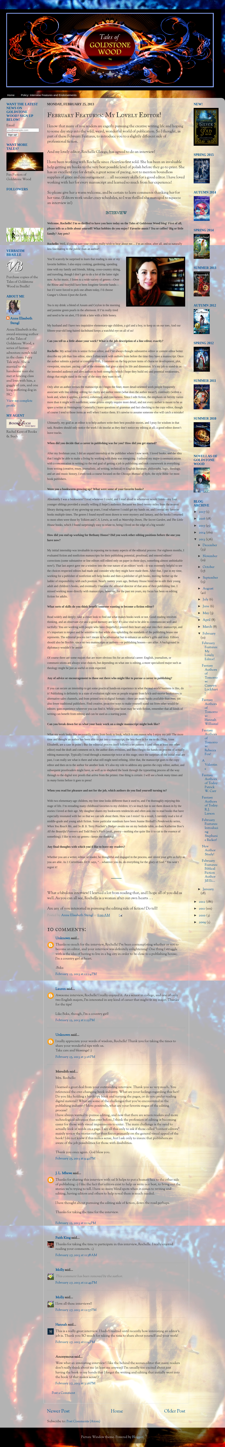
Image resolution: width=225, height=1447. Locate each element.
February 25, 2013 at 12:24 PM (76, 974)
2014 (202, 532)
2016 (202, 518)
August (208, 588)
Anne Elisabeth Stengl (21, 321)
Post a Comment (63, 1393)
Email (10, 125)
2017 (202, 512)
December (210, 545)
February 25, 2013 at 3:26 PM (75, 1057)
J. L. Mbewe (64, 1173)
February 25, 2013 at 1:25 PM (75, 1020)
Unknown (63, 938)
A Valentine (209, 764)
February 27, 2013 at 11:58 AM (76, 1255)
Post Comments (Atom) (83, 1421)
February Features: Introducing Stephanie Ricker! (210, 830)
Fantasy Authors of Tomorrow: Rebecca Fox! (210, 742)
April (207, 620)
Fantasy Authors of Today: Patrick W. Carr (210, 783)
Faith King (63, 1238)
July (206, 599)
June (206, 606)
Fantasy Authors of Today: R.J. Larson (210, 805)
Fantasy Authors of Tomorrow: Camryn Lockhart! (210, 679)
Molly (60, 1270)
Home (11, 95)
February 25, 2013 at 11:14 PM (76, 1223)
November (210, 556)
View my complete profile (19, 403)
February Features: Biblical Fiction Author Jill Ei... (210, 871)
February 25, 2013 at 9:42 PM (75, 1158)
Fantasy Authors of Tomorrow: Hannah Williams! (210, 712)
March (208, 627)
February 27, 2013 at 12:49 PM (76, 1282)
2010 (202, 915)
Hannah (61, 1324)
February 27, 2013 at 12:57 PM (76, 1310)
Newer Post (58, 1411)
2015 (202, 525)
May (206, 613)
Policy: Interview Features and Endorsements (49, 95)
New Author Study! (209, 850)
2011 (202, 908)
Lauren (61, 989)
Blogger (137, 1437)
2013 (202, 539)
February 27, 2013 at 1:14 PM (75, 1342)
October (208, 567)
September (210, 577)
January (208, 889)
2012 (202, 902)
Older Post (174, 1411)
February (209, 633)
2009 (203, 922)
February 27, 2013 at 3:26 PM (75, 1383)
